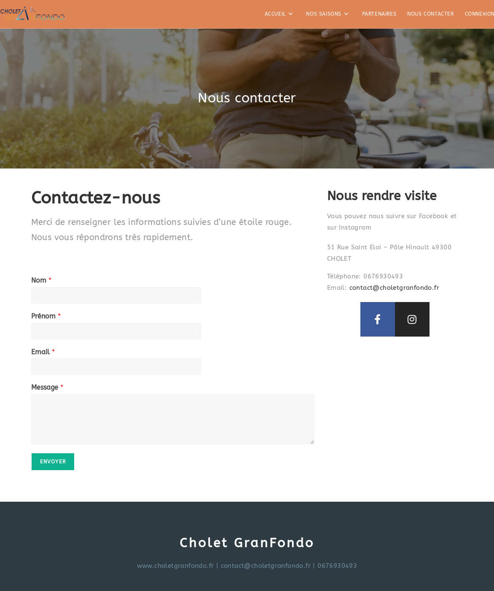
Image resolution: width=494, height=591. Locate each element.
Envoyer (53, 462)
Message (47, 387)
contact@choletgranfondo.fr (394, 287)
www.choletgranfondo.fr (175, 566)
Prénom (46, 316)
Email (43, 352)
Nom (41, 280)
